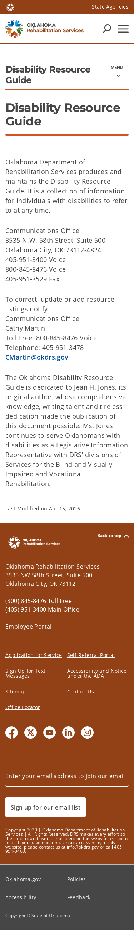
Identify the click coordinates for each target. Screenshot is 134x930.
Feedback (79, 897)
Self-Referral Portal (91, 655)
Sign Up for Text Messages (25, 673)
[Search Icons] (107, 28)
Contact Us (80, 691)
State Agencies (110, 6)
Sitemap (15, 691)
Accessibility (20, 897)
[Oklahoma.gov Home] (10, 6)
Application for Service (33, 655)
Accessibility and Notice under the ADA (97, 673)
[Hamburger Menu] (123, 28)
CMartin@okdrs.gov (36, 357)
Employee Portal (28, 626)
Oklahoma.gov (23, 879)
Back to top (113, 536)
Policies (76, 879)
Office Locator (22, 707)
